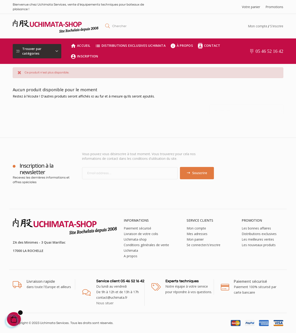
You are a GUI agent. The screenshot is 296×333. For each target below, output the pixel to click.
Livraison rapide (41, 281)
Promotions (274, 7)
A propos (130, 256)
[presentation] (121, 188)
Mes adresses (197, 234)
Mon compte (257, 26)
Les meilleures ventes (258, 239)
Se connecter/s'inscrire (203, 245)
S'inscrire (276, 26)
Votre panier (251, 7)
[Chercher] (246, 108)
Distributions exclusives (259, 234)
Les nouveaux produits (259, 245)
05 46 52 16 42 (269, 51)
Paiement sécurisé (137, 228)
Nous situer (105, 303)
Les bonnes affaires (256, 228)
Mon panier (195, 239)
